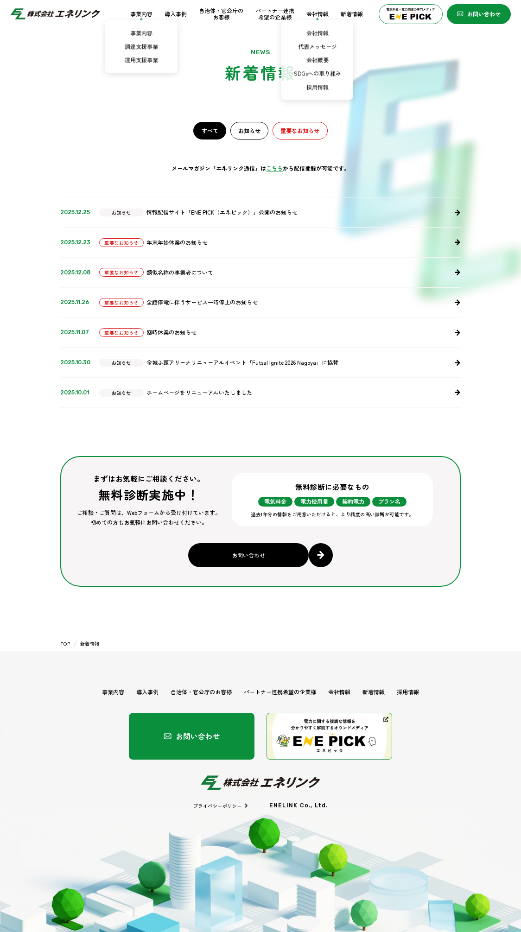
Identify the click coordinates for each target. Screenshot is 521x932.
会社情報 (317, 14)
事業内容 (141, 14)
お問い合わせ (479, 14)
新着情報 (352, 14)
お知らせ (249, 130)
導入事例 (176, 14)
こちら (274, 168)
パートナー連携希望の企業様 (274, 14)
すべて (210, 130)
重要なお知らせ (299, 130)
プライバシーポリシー (221, 805)
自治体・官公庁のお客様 (221, 14)
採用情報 (408, 692)
